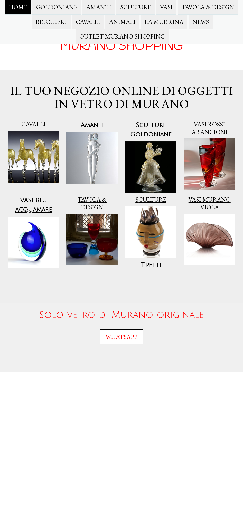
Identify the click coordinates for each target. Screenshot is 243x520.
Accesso (231, 512)
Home (18, 7)
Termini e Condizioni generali (51, 379)
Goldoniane (56, 7)
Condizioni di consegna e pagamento (29, 384)
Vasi (166, 7)
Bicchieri (51, 22)
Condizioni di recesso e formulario (94, 379)
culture (150, 199)
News (200, 22)
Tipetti (151, 265)
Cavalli (88, 22)
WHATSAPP (121, 337)
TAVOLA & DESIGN (208, 7)
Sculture (135, 7)
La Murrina (164, 22)
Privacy (60, 384)
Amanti (98, 7)
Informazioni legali (18, 379)
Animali (122, 22)
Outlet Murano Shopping (122, 37)
